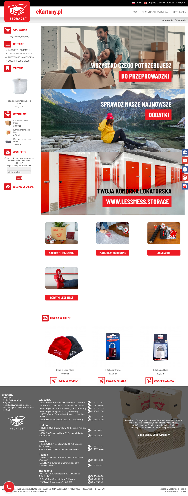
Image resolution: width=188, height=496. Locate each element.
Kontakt (170, 2)
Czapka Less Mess (65, 370)
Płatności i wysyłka (155, 12)
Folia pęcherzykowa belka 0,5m (19, 102)
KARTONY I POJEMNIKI (19, 50)
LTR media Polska (177, 489)
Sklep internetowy (171, 491)
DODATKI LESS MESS (19, 61)
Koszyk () (181, 2)
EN (103, 489)
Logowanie (167, 20)
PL (95, 489)
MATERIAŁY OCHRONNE (20, 53)
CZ (99, 489)
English (151, 2)
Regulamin (179, 12)
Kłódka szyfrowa (113, 370)
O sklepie (161, 2)
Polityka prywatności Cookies (17, 405)
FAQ (134, 12)
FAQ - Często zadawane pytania (18, 407)
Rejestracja (180, 20)
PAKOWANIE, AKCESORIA (21, 57)
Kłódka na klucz (160, 370)
